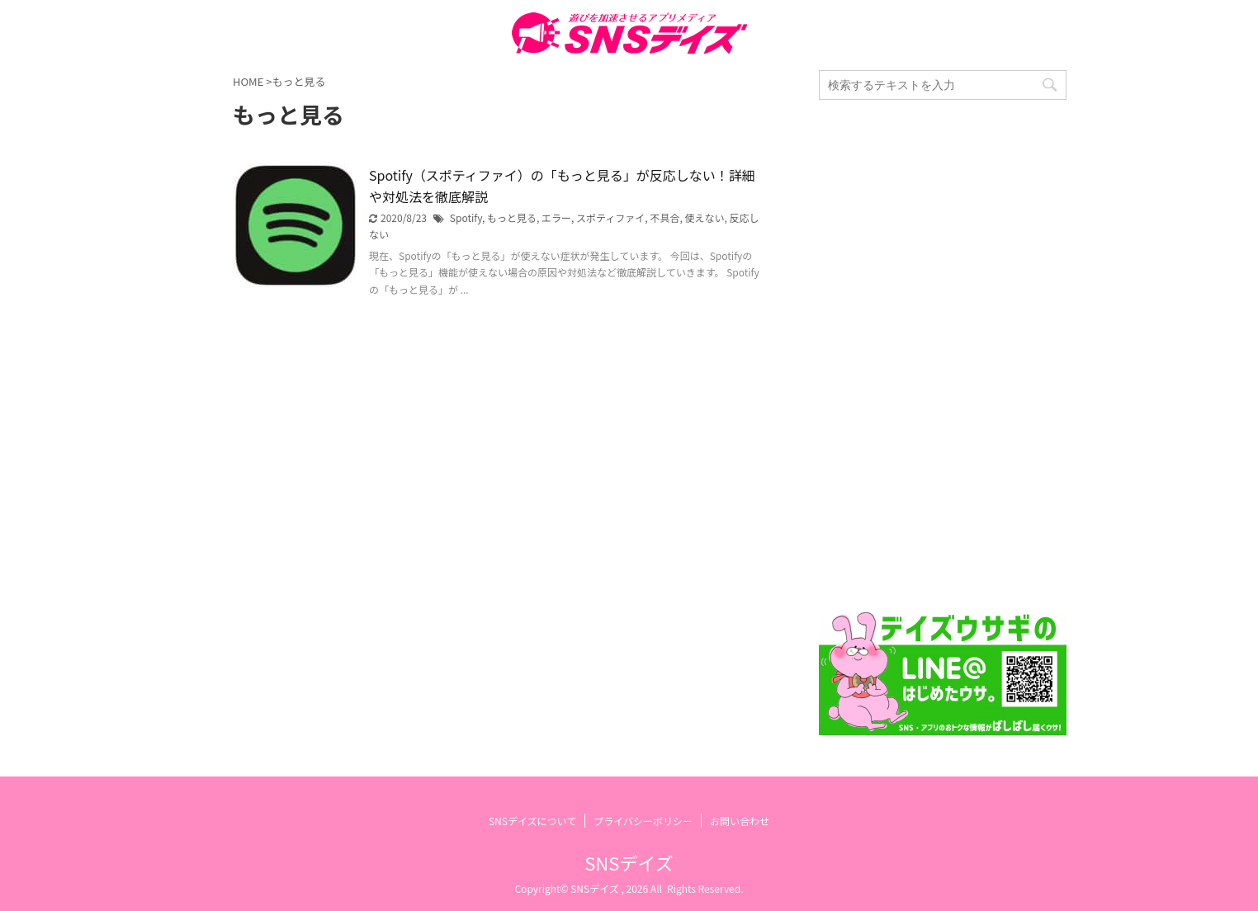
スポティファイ (610, 217)
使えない (704, 217)
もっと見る (512, 217)
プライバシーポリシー (643, 821)
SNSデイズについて (532, 821)
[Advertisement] (942, 355)
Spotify (466, 217)
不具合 (664, 217)
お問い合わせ (739, 821)
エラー (556, 217)
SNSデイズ (628, 862)
